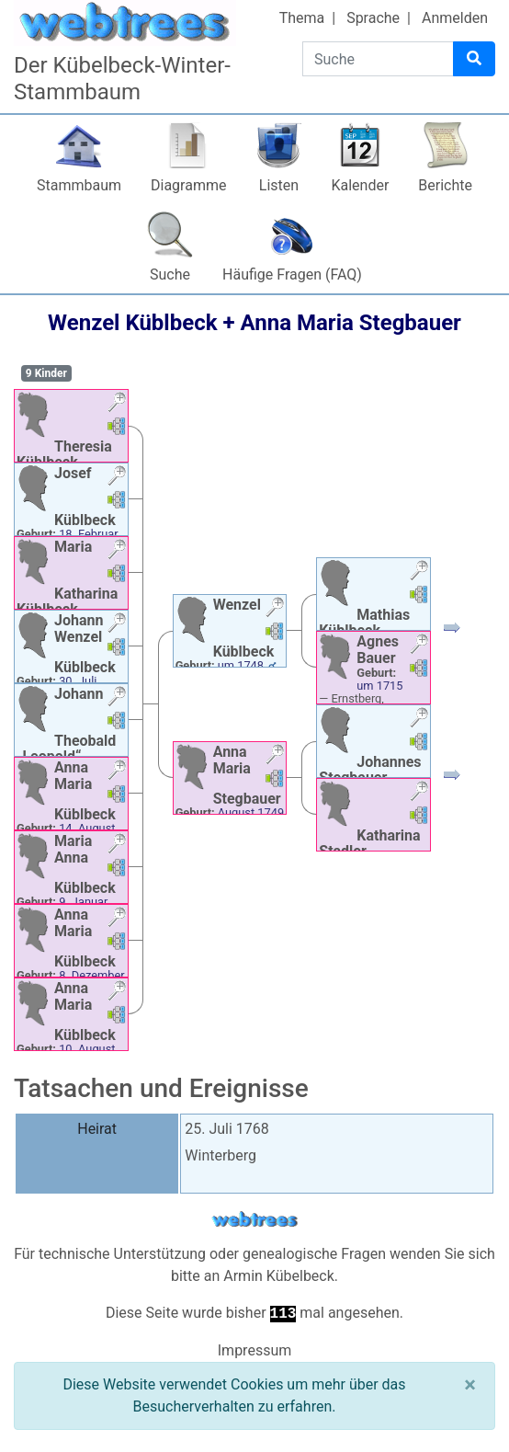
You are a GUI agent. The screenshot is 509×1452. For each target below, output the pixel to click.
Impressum (255, 1350)
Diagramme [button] (188, 185)
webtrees (254, 1219)
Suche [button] (170, 274)
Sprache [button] (373, 18)
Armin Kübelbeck (278, 1276)
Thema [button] (302, 18)
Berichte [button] (445, 185)
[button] (116, 404)
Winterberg (220, 1155)
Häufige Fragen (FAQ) (292, 274)
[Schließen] (470, 1385)
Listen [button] (279, 185)
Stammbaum (79, 185)
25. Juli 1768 (227, 1129)
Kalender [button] (360, 185)
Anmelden (455, 18)
